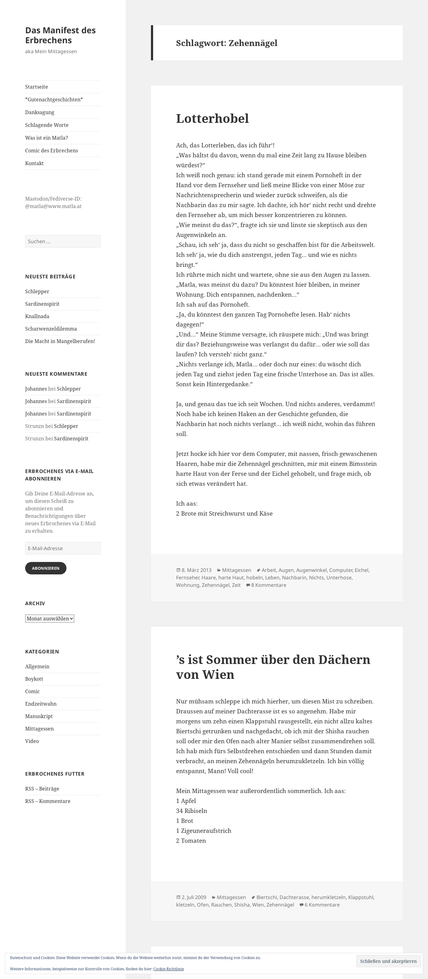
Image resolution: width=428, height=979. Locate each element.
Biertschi (267, 897)
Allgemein (37, 666)
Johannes (36, 388)
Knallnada (37, 316)
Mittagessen (39, 728)
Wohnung (187, 585)
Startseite (36, 86)
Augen (286, 570)
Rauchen (221, 904)
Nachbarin (294, 577)
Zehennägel (216, 585)
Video (32, 741)
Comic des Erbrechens (51, 150)
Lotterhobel (212, 118)
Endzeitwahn (41, 703)
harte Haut (231, 577)
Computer (340, 570)
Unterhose (339, 577)
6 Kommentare (322, 904)
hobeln (254, 577)
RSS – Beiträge (42, 788)
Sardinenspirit (42, 303)
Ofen (203, 904)
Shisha (242, 904)
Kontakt (34, 163)
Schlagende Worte (47, 125)
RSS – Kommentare (48, 801)
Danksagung (39, 112)
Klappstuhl (360, 897)
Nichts (316, 577)
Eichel (361, 570)
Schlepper (37, 291)
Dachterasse (294, 897)
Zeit (236, 585)
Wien (258, 904)
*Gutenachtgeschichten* (54, 99)
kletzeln (185, 904)
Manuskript (39, 716)
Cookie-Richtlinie (168, 969)
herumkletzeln (329, 897)
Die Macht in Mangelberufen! (60, 341)
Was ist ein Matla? (46, 137)
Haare (209, 577)
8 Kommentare (268, 585)
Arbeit (269, 570)
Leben (272, 577)
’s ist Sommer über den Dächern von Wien (273, 666)
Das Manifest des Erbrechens (60, 35)
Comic (32, 691)
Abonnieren (46, 568)
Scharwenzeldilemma (51, 328)
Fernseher (187, 577)
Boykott (34, 678)
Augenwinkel (311, 570)
